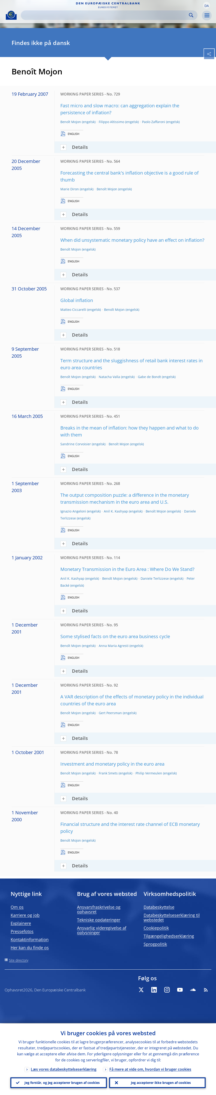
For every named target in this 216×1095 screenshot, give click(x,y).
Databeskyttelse (159, 907)
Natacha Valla (109, 377)
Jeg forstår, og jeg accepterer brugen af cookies (62, 1082)
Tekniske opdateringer (98, 920)
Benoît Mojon (70, 122)
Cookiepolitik (156, 928)
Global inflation (76, 300)
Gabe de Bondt (149, 377)
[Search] (105, 15)
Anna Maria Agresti (114, 645)
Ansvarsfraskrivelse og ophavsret (98, 909)
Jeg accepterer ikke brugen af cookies (161, 1082)
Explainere (21, 923)
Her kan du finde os (30, 947)
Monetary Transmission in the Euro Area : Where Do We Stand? (127, 569)
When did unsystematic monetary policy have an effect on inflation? (132, 240)
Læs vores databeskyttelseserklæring (63, 1068)
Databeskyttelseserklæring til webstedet (172, 917)
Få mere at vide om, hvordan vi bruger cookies (150, 1068)
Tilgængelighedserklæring (169, 936)
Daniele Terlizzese (155, 578)
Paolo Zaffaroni (153, 122)
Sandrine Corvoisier (75, 444)
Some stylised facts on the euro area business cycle (115, 636)
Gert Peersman (110, 713)
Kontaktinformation (30, 939)
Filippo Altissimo (111, 122)
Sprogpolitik (155, 944)
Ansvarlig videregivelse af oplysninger (101, 930)
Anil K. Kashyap (116, 511)
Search (191, 15)
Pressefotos (22, 931)
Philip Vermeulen (149, 773)
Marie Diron (69, 189)
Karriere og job (25, 915)
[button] (206, 5)
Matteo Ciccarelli (73, 309)
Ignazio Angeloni (73, 511)
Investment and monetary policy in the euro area (112, 764)
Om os (17, 907)
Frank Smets (108, 773)
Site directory (18, 960)
